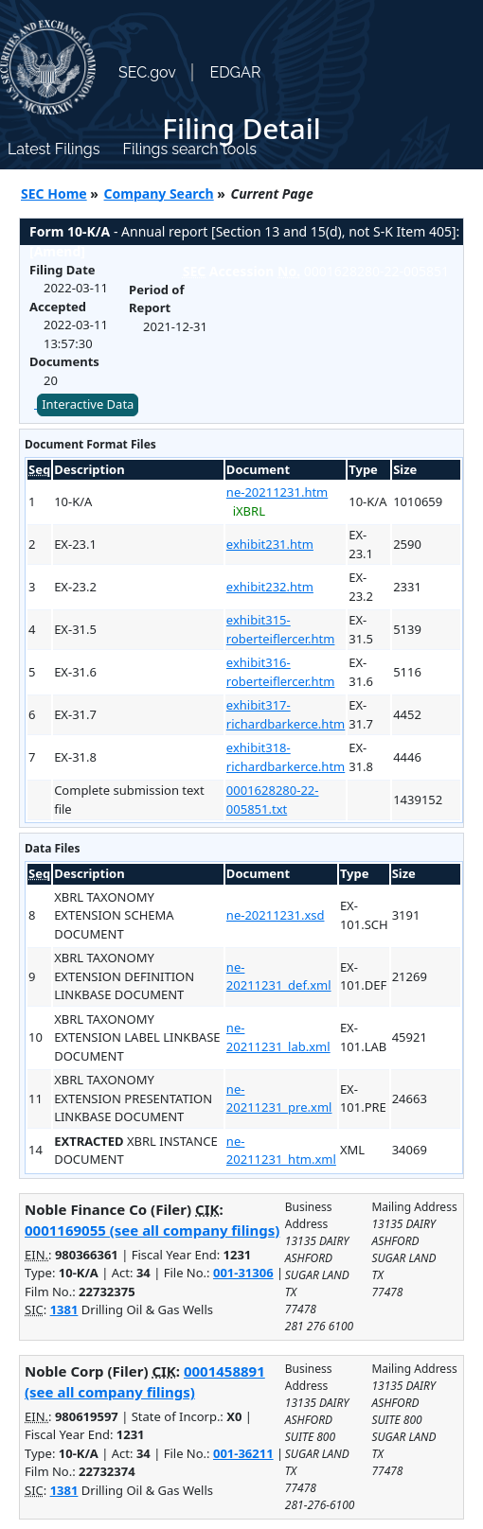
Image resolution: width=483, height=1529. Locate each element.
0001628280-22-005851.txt (272, 799)
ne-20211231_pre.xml (279, 1098)
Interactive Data (88, 404)
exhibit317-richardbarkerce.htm (285, 714)
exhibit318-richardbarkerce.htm (285, 757)
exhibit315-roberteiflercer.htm (280, 629)
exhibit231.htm (269, 544)
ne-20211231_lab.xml (278, 1037)
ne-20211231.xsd (275, 914)
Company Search (159, 193)
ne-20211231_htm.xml (281, 1151)
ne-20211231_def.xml (278, 976)
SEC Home (54, 193)
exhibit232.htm (269, 586)
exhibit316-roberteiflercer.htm (280, 672)
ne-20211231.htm (277, 492)
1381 (64, 1309)
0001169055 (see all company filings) (152, 1230)
